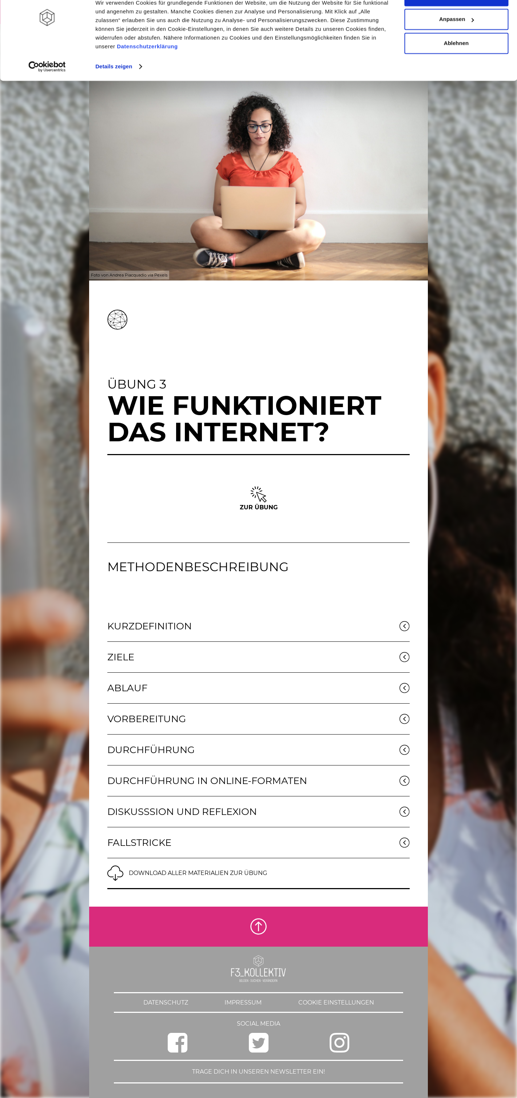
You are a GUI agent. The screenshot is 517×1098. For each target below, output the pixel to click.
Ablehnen (456, 67)
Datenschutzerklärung (147, 70)
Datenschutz (165, 1002)
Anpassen (456, 43)
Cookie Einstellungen (336, 1002)
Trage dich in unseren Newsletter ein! (258, 1071)
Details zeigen (113, 90)
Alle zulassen (456, 19)
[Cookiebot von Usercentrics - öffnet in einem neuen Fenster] (47, 90)
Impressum (243, 1002)
